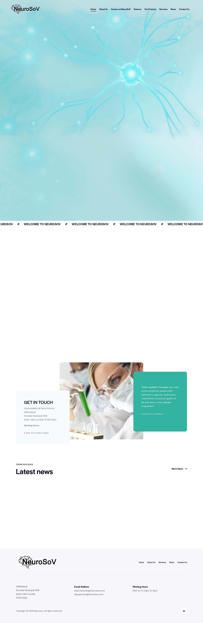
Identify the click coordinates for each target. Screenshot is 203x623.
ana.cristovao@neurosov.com (89, 590)
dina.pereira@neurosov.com (88, 594)
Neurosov (38, 610)
